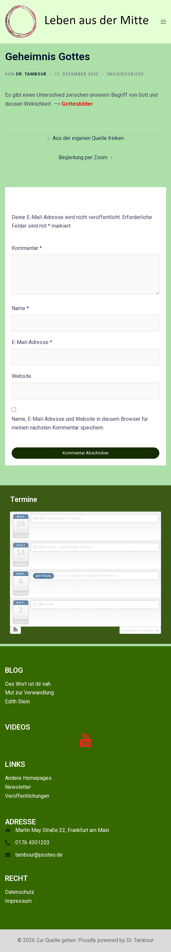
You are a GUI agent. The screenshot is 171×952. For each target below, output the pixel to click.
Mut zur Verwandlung (29, 692)
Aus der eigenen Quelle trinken (88, 138)
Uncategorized (125, 74)
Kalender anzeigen (140, 630)
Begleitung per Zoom (83, 157)
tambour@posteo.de (39, 855)
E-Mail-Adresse (32, 342)
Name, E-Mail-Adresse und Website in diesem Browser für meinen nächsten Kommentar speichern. (80, 423)
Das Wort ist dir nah (28, 684)
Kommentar (27, 248)
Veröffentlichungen (27, 796)
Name (20, 308)
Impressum (18, 901)
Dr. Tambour (31, 74)
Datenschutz (19, 892)
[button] (15, 630)
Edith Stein (17, 701)
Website (21, 376)
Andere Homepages (28, 778)
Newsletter (18, 787)
